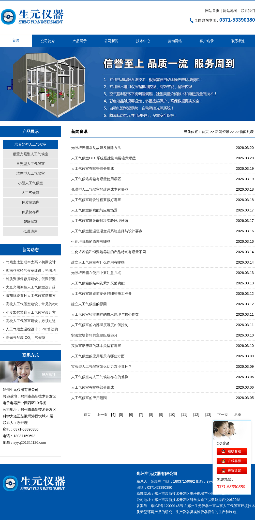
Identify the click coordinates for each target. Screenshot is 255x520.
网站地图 (230, 11)
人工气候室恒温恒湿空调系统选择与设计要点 (106, 231)
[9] (161, 414)
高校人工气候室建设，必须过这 (31, 321)
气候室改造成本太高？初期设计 (31, 262)
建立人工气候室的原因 (89, 304)
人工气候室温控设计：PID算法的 (32, 329)
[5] (121, 414)
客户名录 (207, 41)
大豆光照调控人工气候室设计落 (31, 287)
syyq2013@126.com (29, 442)
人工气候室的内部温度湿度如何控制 (99, 325)
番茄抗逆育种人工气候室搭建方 (31, 296)
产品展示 (79, 41)
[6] (131, 414)
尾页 (237, 414)
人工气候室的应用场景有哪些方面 (98, 356)
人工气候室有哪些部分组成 (92, 168)
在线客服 (234, 451)
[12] (196, 414)
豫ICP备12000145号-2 (168, 506)
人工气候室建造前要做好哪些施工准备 (101, 294)
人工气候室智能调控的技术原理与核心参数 (105, 314)
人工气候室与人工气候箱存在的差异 (99, 377)
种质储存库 (30, 212)
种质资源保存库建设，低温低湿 (31, 279)
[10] (172, 414)
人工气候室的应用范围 (89, 398)
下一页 (222, 414)
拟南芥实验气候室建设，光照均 (31, 270)
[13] (208, 414)
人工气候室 (232, 506)
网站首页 (212, 11)
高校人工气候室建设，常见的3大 (32, 304)
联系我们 (248, 11)
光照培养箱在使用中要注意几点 (96, 273)
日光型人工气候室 (30, 164)
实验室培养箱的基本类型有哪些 (96, 346)
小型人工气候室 (30, 183)
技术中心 (143, 41)
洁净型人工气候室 (30, 173)
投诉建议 (234, 470)
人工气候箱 (30, 193)
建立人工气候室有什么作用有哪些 (98, 262)
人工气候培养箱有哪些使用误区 (96, 179)
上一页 (102, 414)
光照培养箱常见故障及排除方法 (96, 148)
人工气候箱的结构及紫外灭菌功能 (98, 283)
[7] (141, 414)
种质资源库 (30, 202)
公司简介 (48, 41)
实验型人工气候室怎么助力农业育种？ (101, 366)
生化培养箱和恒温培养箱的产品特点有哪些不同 (108, 252)
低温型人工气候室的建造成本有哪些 (99, 189)
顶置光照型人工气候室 (30, 154)
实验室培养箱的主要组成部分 (94, 335)
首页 (16, 40)
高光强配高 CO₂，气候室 (26, 337)
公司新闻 (111, 41)
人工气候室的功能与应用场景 (94, 210)
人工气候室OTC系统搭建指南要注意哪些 (103, 158)
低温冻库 (30, 231)
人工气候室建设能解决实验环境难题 (99, 221)
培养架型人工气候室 (30, 144)
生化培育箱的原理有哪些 (90, 241)
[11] (184, 414)
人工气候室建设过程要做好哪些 (96, 200)
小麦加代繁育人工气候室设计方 (31, 312)
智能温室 (30, 222)
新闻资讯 (222, 132)
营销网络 (175, 41)
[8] (151, 414)
